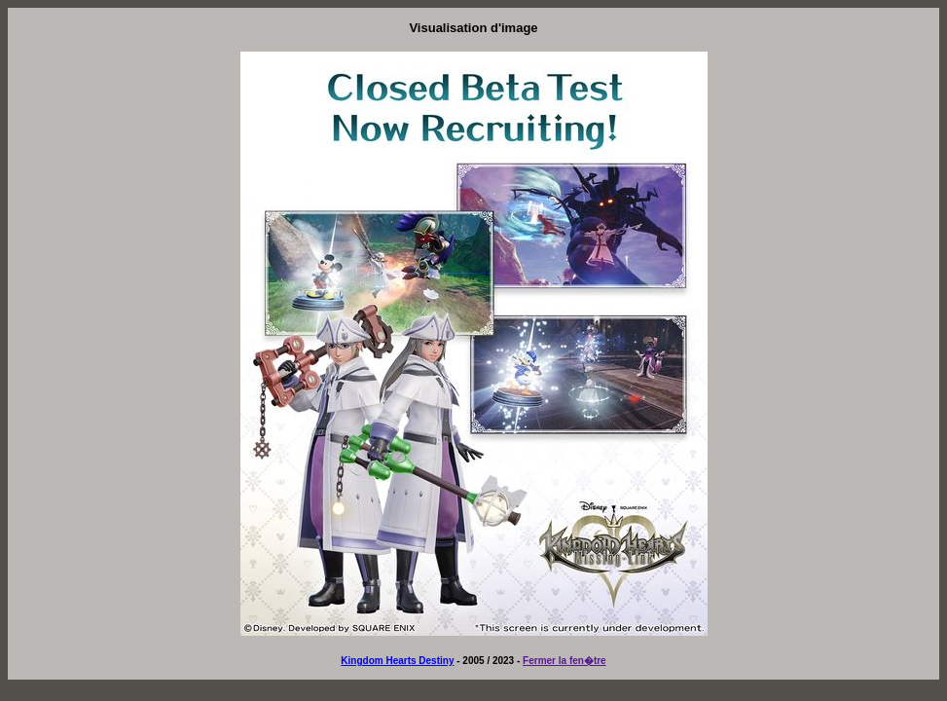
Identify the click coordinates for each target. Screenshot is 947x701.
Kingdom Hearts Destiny (397, 660)
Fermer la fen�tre (564, 660)
